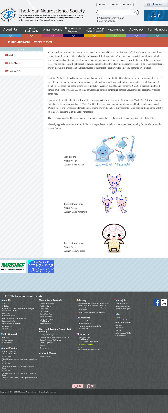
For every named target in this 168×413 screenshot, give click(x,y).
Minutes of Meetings (84, 323)
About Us (5, 303)
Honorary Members (8, 316)
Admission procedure (123, 306)
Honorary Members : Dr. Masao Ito (14, 318)
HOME (102, 4)
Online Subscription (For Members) (46, 320)
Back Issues (44, 311)
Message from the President (11, 324)
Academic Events (46, 356)
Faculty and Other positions (49, 335)
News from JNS (13, 71)
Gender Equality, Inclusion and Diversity (91, 312)
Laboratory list (7, 326)
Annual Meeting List (9, 351)
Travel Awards (45, 348)
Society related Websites (124, 320)
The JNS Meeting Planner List (12, 354)
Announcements (45, 324)
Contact (114, 4)
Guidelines (5, 306)
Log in (80, 347)
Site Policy (119, 325)
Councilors (6, 313)
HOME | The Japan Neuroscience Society (22, 296)
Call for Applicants (46, 343)
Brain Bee (11, 55)
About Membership (122, 303)
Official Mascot (7, 340)
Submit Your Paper (46, 314)
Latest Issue (44, 309)
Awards (42, 345)
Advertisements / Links (123, 333)
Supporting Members (9, 321)
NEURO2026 (6, 356)
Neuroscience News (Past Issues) (88, 349)
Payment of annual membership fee (89, 326)
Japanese (127, 4)
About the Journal (46, 316)
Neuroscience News (84, 321)
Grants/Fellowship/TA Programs (50, 340)
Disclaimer (119, 328)
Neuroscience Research (47, 303)
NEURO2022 (6, 370)
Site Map (118, 330)
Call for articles (121, 336)
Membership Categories (123, 309)
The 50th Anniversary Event (11, 329)
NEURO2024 (6, 363)
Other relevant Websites (123, 322)
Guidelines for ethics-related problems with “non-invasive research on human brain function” (94, 304)
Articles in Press (45, 306)
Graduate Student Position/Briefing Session (54, 337)
